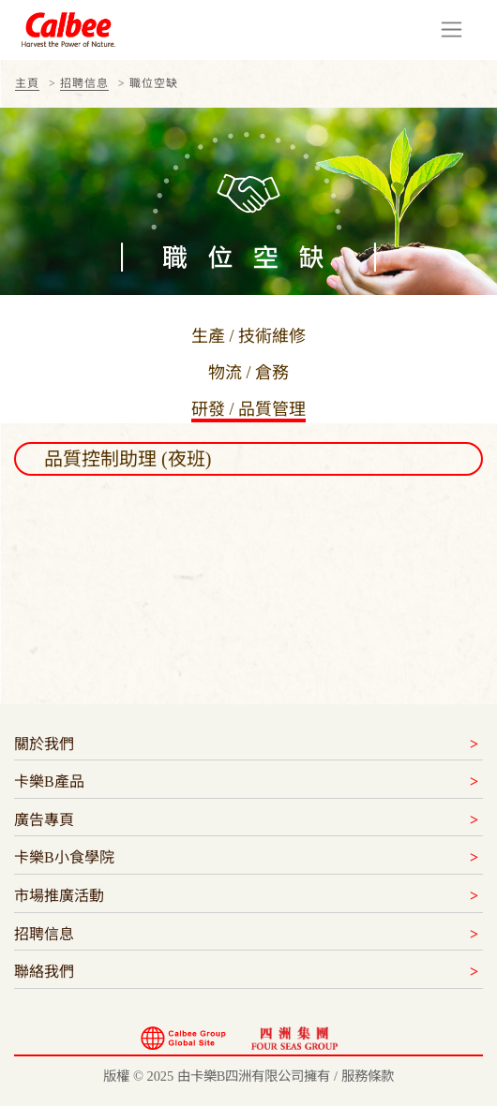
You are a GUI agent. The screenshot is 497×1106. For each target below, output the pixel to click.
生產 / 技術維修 (248, 336)
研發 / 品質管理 (248, 409)
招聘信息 (84, 83)
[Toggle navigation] (451, 29)
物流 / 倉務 (248, 372)
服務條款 (367, 1076)
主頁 (27, 83)
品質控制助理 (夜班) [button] (127, 459)
